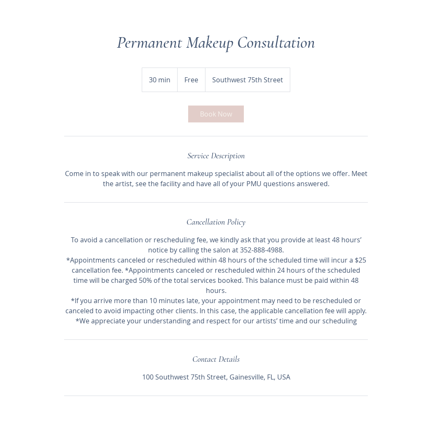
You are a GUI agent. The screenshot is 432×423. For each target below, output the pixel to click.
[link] (216, 114)
